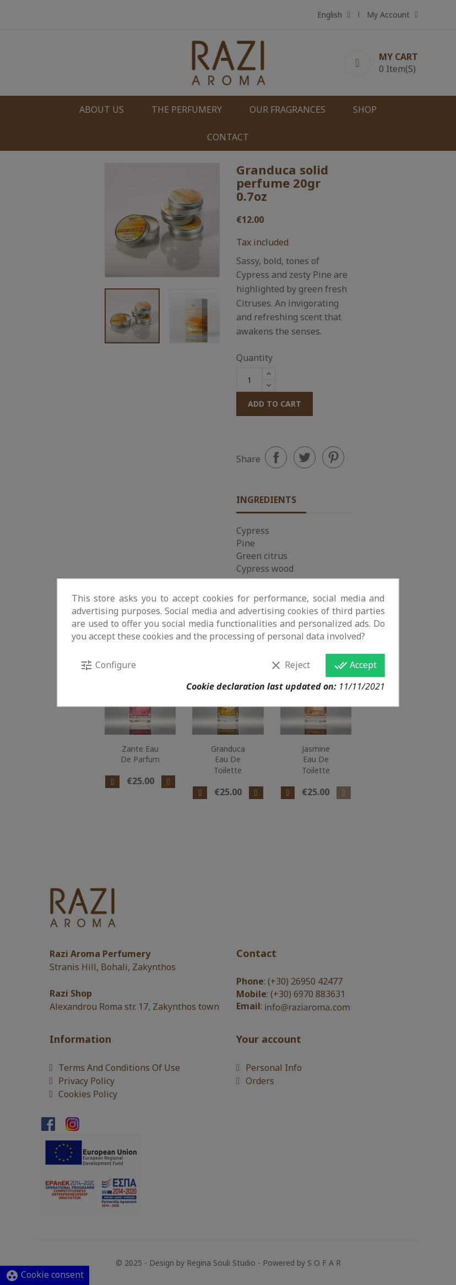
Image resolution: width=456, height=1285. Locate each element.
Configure (108, 665)
